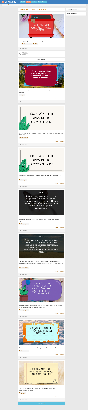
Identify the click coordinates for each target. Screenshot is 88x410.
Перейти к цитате (60, 98)
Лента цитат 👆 (41, 403)
